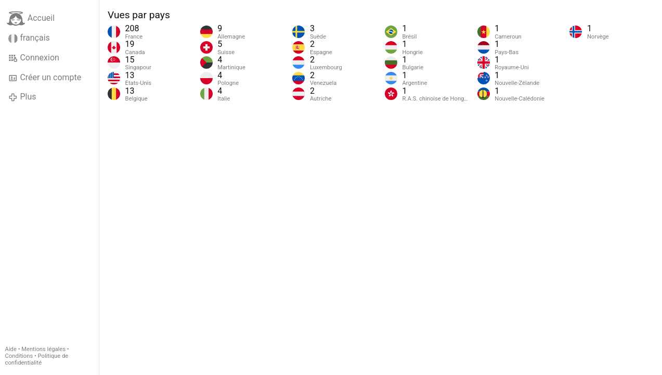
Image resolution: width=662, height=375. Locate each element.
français (29, 38)
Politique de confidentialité (37, 359)
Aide (11, 349)
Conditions (19, 356)
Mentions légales (43, 349)
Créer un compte (44, 77)
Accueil (31, 18)
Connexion (33, 58)
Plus (22, 97)
